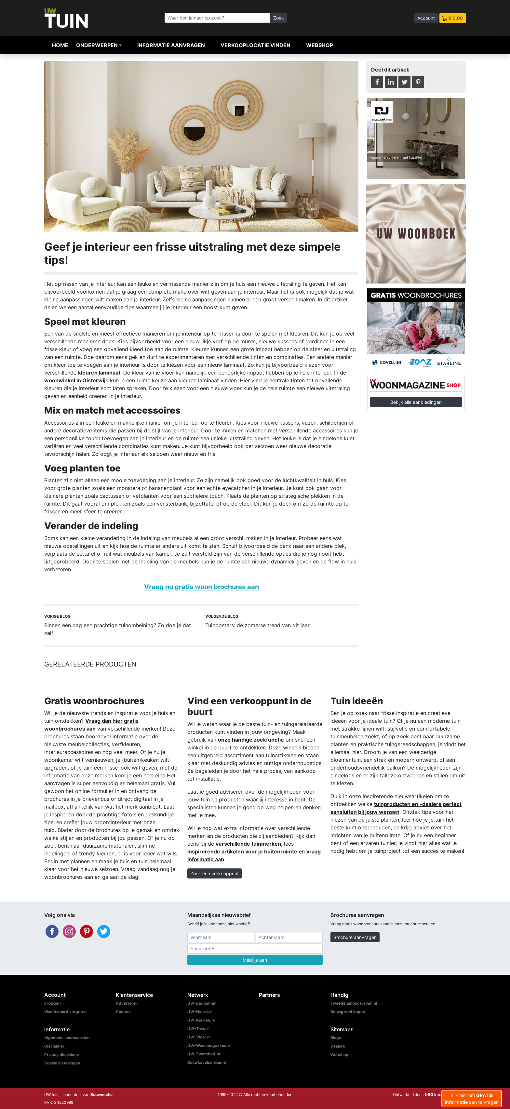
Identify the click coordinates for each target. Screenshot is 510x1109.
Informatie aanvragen (171, 45)
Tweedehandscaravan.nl (353, 1003)
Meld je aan (255, 960)
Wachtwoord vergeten (65, 1011)
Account (426, 18)
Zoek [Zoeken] (278, 17)
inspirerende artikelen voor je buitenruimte (242, 851)
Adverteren (127, 1003)
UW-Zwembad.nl (203, 1053)
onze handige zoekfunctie (251, 739)
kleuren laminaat (99, 372)
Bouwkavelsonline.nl (206, 1062)
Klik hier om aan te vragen (472, 1098)
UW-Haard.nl (199, 1011)
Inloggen (52, 1003)
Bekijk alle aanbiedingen (416, 402)
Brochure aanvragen (355, 937)
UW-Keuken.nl (201, 1020)
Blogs (335, 1037)
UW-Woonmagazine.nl (208, 1045)
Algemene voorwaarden (66, 1037)
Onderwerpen (97, 45)
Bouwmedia (101, 1094)
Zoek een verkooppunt (214, 873)
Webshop (319, 45)
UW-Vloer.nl (198, 1037)
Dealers (337, 1046)
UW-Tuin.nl (197, 1028)
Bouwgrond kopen (347, 1011)
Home (60, 45)
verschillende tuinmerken (248, 843)
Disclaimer (54, 1046)
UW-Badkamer (201, 1003)
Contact (123, 1011)
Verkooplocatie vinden (255, 45)
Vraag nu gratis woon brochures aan (201, 587)
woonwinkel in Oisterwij (74, 380)
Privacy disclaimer (61, 1054)
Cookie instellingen (62, 1063)
